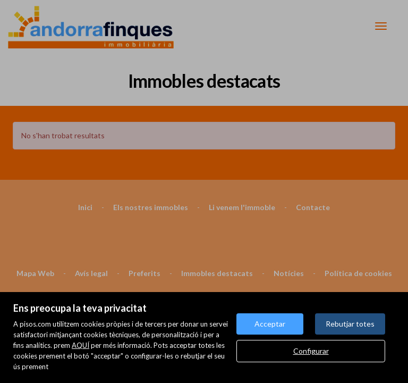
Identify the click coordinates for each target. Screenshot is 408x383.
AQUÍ (80, 345)
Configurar (311, 350)
